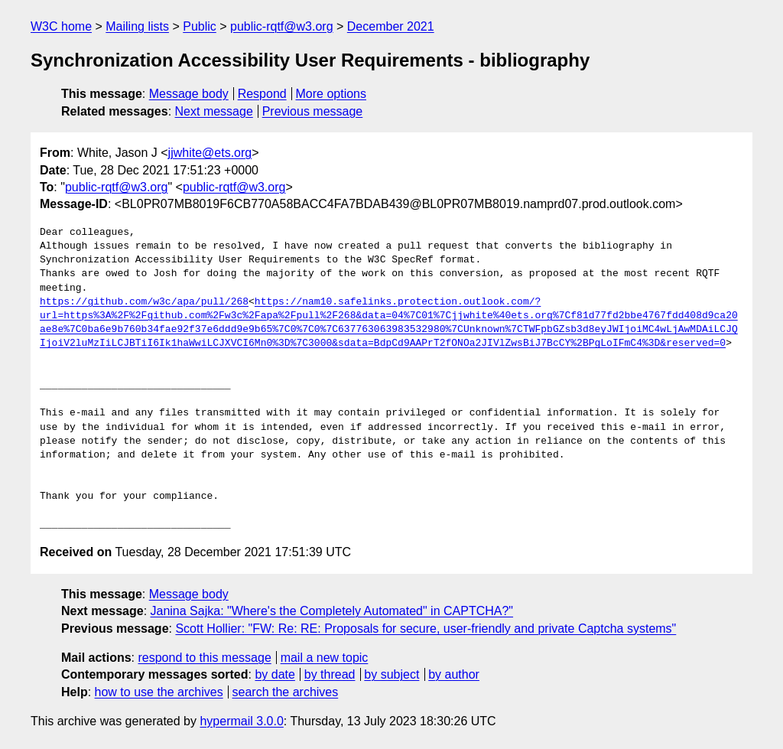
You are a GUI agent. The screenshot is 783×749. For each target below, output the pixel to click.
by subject (391, 674)
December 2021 (390, 26)
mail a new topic (325, 657)
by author (453, 674)
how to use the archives (159, 692)
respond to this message (204, 657)
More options (331, 93)
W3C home (61, 26)
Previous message (312, 111)
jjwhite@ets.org (210, 152)
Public (199, 26)
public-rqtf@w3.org (281, 26)
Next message (214, 111)
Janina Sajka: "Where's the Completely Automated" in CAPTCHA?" (332, 610)
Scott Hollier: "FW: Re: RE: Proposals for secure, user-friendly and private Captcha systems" (425, 628)
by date (274, 674)
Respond (262, 93)
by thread (330, 674)
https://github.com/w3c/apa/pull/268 (144, 302)
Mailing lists (137, 26)
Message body (189, 93)
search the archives (285, 692)
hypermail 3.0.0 (241, 721)
